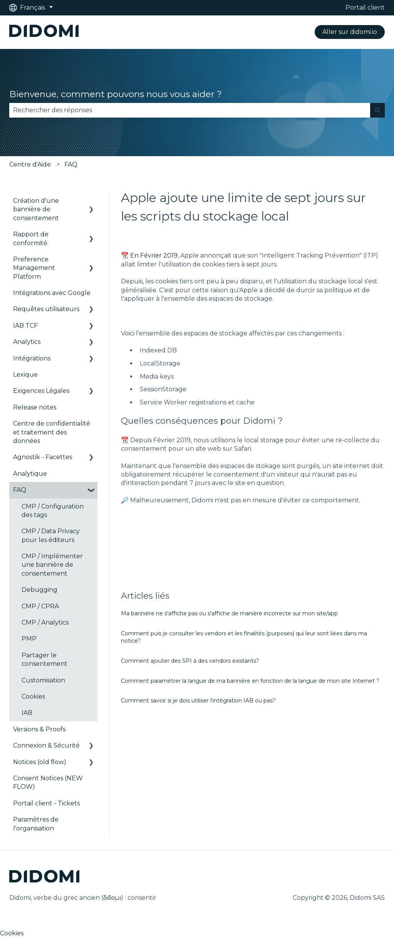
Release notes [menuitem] (34, 407)
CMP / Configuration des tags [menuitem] (53, 511)
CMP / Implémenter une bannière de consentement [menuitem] (52, 564)
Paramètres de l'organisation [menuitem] (36, 824)
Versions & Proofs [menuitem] (39, 729)
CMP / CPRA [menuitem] (40, 606)
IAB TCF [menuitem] (25, 325)
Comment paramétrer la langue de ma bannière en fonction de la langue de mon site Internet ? (250, 680)
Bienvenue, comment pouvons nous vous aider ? (115, 94)
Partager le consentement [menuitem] (44, 659)
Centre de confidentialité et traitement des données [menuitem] (51, 432)
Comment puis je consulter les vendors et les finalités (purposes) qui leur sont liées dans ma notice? (244, 637)
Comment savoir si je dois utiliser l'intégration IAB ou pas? (198, 700)
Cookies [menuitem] (33, 696)
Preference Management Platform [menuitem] (34, 268)
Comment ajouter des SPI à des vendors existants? (190, 660)
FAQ (70, 164)
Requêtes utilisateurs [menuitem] (46, 309)
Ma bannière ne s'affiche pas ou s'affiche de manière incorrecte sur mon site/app (229, 613)
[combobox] (189, 110)
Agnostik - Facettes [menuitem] (42, 457)
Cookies (11, 933)
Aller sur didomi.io (349, 31)
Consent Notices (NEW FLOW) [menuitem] (48, 782)
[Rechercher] (377, 110)
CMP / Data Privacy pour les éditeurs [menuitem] (51, 535)
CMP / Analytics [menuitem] (45, 622)
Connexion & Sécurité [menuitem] (46, 745)
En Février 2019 (154, 255)
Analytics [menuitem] (26, 341)
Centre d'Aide (30, 164)
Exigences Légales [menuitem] (41, 390)
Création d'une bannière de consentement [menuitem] (36, 209)
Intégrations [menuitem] (31, 358)
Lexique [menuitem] (25, 374)
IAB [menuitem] (27, 712)
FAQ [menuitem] (19, 489)
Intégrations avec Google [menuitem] (52, 292)
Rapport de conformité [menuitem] (31, 238)
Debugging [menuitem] (39, 589)
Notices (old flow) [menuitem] (39, 762)
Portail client (365, 7)
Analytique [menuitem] (30, 473)
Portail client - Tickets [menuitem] (46, 803)
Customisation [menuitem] (43, 680)
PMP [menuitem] (29, 638)
